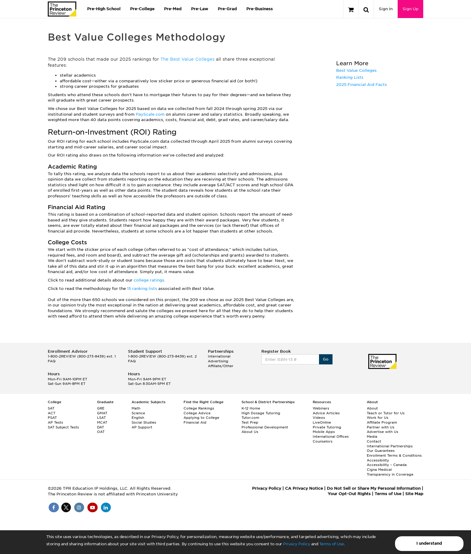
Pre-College (142, 9)
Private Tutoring (327, 427)
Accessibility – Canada (387, 465)
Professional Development (265, 427)
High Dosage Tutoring (261, 413)
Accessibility (378, 460)
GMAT (102, 413)
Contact (374, 441)
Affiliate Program (382, 422)
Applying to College (201, 418)
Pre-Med (172, 9)
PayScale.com (151, 114)
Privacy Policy (296, 544)
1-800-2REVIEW (82, 356)
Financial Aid (195, 422)
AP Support (142, 427)
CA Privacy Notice (304, 488)
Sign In (386, 9)
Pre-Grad (227, 9)
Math (136, 408)
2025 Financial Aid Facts (361, 84)
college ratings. (150, 280)
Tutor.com (250, 418)
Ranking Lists (349, 77)
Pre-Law (199, 9)
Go (326, 359)
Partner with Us (380, 427)
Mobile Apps (324, 432)
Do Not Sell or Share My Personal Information (374, 488)
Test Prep (250, 422)
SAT (51, 408)
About (372, 408)
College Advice (197, 413)
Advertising (218, 361)
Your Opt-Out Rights (349, 494)
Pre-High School (103, 9)
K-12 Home (251, 408)
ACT (51, 413)
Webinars (321, 408)
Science (138, 413)
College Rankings (199, 408)
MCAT (102, 422)
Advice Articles (326, 413)
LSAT (101, 418)
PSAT (52, 418)
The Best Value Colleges (187, 59)
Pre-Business (259, 9)
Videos (319, 418)
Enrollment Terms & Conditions (394, 455)
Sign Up (410, 9)
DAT (100, 427)
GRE (101, 408)
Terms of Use (331, 544)
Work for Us (377, 418)
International (219, 356)
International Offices (331, 436)
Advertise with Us (382, 432)
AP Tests (55, 422)
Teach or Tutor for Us (386, 413)
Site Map (414, 494)
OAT (101, 432)
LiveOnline (322, 422)
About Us (250, 432)
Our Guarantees (381, 451)
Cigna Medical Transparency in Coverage (390, 471)
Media (372, 436)
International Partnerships (390, 446)
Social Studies (144, 422)
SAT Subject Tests (63, 427)
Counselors (323, 441)
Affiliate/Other (220, 366)
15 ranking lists (142, 288)
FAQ (52, 361)
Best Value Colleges (356, 70)
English (138, 418)
